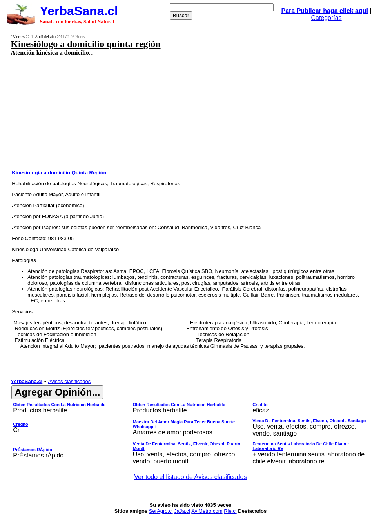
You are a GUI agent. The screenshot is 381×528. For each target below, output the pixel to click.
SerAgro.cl (161, 511)
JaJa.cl (182, 511)
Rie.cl (230, 511)
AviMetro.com (206, 511)
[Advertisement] (159, 112)
